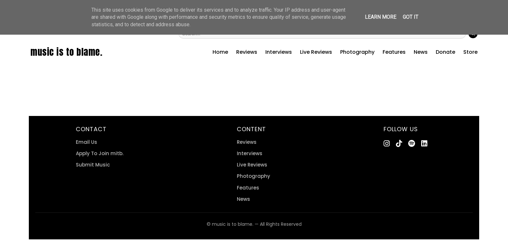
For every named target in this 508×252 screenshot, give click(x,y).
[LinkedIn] (424, 144)
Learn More (380, 17)
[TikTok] (399, 144)
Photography (357, 52)
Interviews (278, 52)
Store (470, 52)
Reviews (246, 52)
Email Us (86, 142)
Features (394, 52)
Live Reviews (316, 52)
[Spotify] (411, 144)
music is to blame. (66, 52)
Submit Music (93, 164)
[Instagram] (387, 144)
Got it (410, 17)
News (421, 52)
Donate (445, 52)
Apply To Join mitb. (99, 153)
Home (220, 52)
